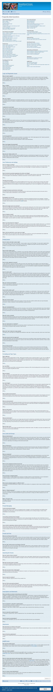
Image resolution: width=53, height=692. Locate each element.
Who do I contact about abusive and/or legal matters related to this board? (38, 65)
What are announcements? (7, 66)
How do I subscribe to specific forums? (33, 53)
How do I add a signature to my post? (9, 46)
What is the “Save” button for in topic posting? (10, 55)
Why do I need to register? (7, 20)
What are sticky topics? (6, 67)
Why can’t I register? (6, 22)
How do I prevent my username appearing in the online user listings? (14, 33)
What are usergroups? (31, 22)
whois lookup (31, 660)
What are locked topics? (7, 68)
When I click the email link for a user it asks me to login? (12, 41)
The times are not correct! (7, 34)
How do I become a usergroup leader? (33, 24)
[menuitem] (9, 12)
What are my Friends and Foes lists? (33, 38)
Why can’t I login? (6, 24)
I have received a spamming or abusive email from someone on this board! (38, 34)
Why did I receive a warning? (7, 53)
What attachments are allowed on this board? (34, 57)
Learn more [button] (9, 689)
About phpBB (34, 646)
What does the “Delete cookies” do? (9, 29)
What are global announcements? (8, 65)
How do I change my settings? (8, 32)
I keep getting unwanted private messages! (34, 32)
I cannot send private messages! (32, 31)
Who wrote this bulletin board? (32, 62)
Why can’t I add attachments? (8, 52)
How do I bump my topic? (7, 57)
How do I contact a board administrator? (33, 66)
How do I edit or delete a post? (8, 45)
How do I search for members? (32, 46)
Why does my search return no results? (33, 44)
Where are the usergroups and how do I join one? (35, 23)
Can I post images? (6, 64)
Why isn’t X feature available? (32, 63)
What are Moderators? (31, 21)
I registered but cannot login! (7, 23)
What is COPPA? (5, 21)
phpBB (22, 200)
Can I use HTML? (6, 62)
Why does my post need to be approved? (9, 56)
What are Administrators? (31, 20)
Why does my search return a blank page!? (34, 45)
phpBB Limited (33, 644)
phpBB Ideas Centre (6, 653)
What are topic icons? (6, 69)
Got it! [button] (45, 689)
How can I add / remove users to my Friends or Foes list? (36, 39)
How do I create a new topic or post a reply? (10, 44)
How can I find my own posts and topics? (34, 47)
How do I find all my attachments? (32, 58)
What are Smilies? (6, 63)
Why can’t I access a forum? (7, 51)
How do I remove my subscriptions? (33, 54)
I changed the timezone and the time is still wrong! (11, 35)
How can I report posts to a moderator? (9, 54)
